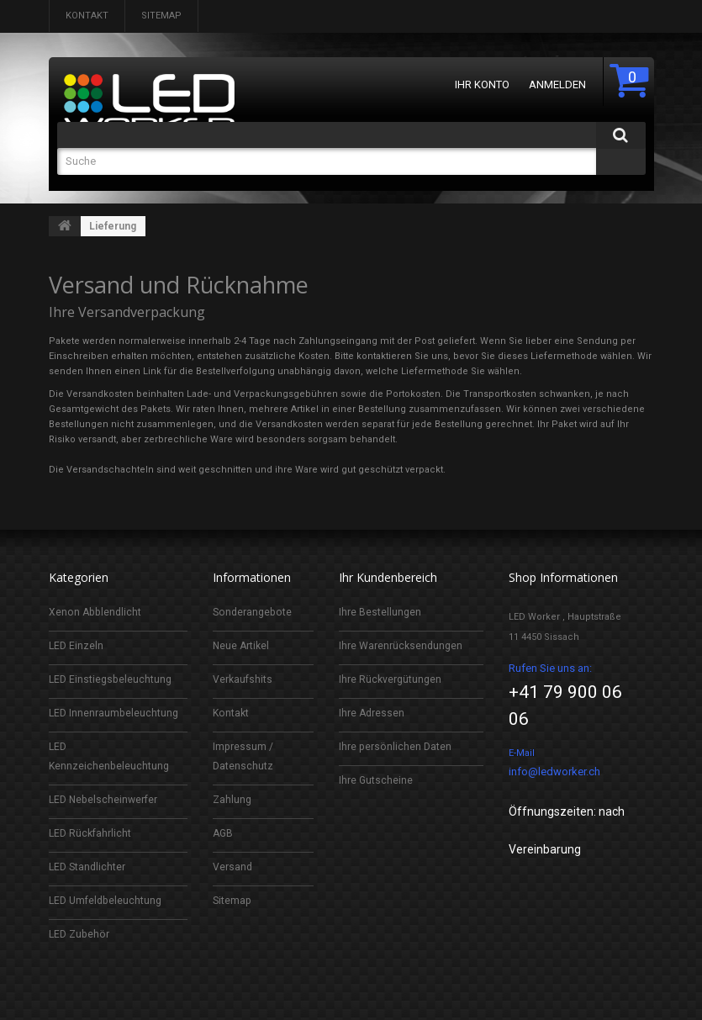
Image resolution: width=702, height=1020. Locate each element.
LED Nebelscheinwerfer (105, 799)
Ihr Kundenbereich (388, 577)
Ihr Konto (482, 84)
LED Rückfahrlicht (92, 833)
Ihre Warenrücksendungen (402, 645)
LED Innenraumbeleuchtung (115, 712)
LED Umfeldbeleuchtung (108, 900)
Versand (233, 866)
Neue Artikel (242, 645)
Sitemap (161, 15)
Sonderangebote (254, 611)
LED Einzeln (77, 645)
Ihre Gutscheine (376, 780)
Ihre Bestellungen (380, 611)
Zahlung (232, 799)
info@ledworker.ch (554, 771)
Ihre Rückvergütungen (391, 679)
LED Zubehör (80, 934)
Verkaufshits (243, 679)
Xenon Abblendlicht (97, 611)
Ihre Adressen (372, 712)
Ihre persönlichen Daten (396, 746)
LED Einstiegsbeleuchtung (112, 679)
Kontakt (87, 15)
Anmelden (557, 84)
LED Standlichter (89, 866)
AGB (224, 833)
